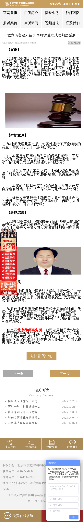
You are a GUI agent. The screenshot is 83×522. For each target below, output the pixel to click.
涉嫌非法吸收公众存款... (24, 423)
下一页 (65, 374)
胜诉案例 (10, 23)
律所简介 (31, 13)
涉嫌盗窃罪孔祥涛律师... (24, 417)
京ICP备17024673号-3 (41, 501)
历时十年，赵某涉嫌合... (24, 406)
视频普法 (52, 23)
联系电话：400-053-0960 (18, 471)
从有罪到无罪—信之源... (24, 412)
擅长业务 (52, 13)
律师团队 (73, 13)
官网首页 (10, 13)
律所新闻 (31, 23)
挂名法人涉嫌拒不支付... (24, 401)
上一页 (18, 374)
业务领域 (10, 446)
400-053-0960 (72, 4)
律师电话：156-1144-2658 (19, 477)
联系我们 (73, 23)
